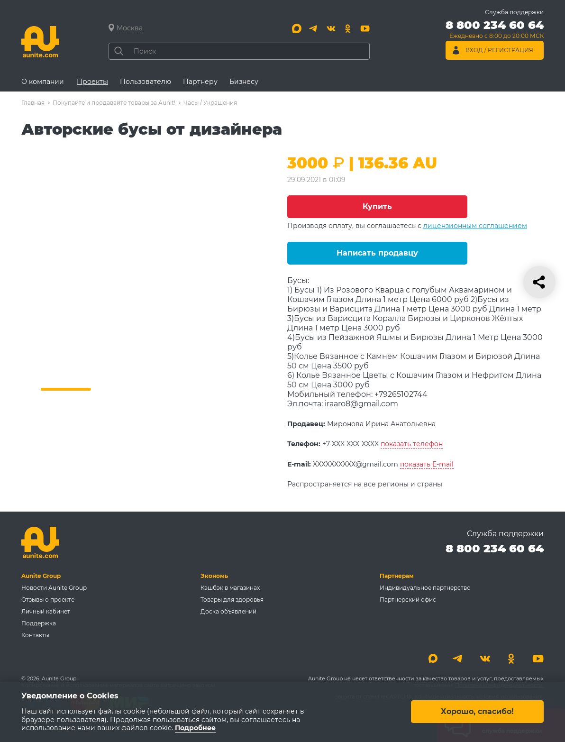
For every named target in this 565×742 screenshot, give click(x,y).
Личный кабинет (45, 611)
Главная (33, 102)
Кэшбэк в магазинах (230, 587)
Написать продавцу (377, 252)
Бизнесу (243, 81)
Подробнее (195, 728)
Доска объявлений (228, 611)
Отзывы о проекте (47, 599)
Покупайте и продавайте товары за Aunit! (114, 102)
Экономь (214, 575)
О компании (42, 81)
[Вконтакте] (331, 28)
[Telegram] (314, 28)
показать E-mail (427, 464)
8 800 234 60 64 (495, 548)
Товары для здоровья (232, 599)
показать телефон (412, 444)
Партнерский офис (408, 599)
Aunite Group (41, 575)
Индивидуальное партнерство (425, 587)
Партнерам (397, 575)
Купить (377, 206)
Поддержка (38, 623)
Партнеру (200, 81)
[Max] (296, 28)
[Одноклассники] (348, 28)
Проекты (92, 81)
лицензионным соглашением (475, 225)
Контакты (35, 635)
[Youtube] (365, 28)
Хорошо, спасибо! (477, 711)
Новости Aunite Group (54, 587)
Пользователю (145, 81)
